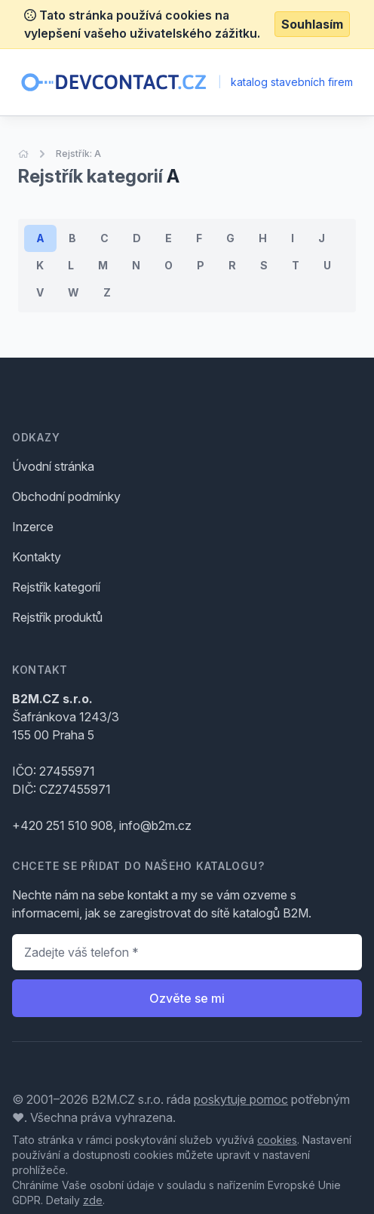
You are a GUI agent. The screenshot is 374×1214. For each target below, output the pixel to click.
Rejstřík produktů (57, 617)
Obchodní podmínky (66, 496)
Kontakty (36, 556)
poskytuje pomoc (241, 1099)
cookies (277, 1139)
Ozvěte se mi (187, 998)
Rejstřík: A (78, 153)
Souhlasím (312, 24)
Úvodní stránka (53, 466)
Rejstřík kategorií (56, 587)
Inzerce (33, 526)
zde (93, 1200)
